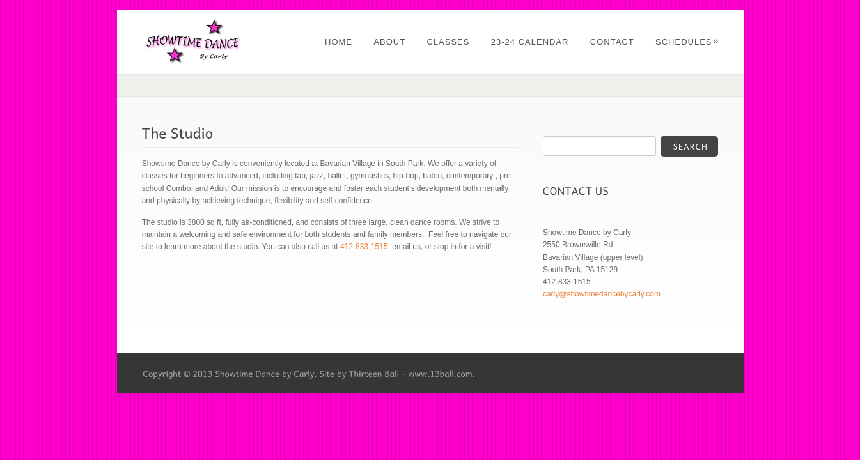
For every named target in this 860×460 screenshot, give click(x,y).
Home (338, 42)
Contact (612, 42)
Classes (447, 42)
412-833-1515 (364, 246)
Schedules (687, 42)
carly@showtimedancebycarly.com (602, 293)
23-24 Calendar (530, 42)
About (389, 42)
